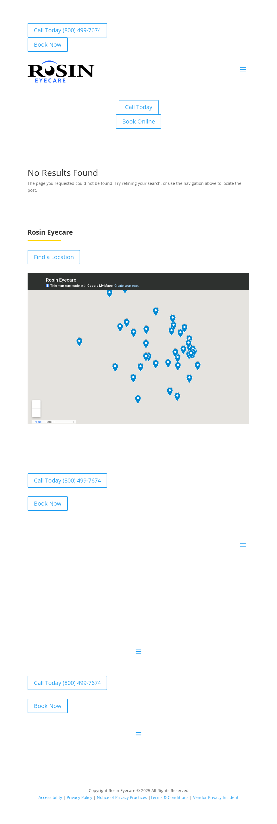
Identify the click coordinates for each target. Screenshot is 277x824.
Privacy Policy (79, 797)
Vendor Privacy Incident (215, 797)
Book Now (47, 44)
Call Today (138, 107)
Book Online (138, 121)
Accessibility (50, 797)
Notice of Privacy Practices (122, 797)
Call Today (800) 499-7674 (67, 30)
